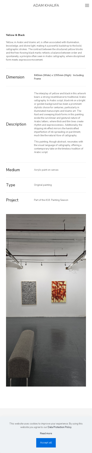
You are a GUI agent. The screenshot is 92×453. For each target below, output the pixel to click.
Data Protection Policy (59, 427)
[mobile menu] (87, 5)
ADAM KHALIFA (46, 5)
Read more (46, 433)
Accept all (46, 442)
